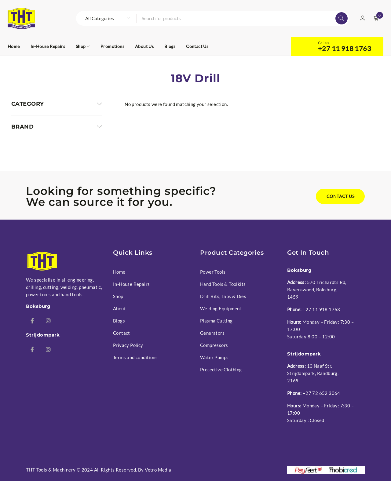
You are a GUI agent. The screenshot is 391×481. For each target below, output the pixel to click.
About (119, 308)
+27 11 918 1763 (344, 48)
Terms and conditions (135, 357)
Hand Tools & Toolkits (223, 284)
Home (119, 272)
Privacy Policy (128, 345)
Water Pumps (214, 357)
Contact (121, 333)
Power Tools (212, 272)
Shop (118, 296)
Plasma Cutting (216, 320)
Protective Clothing (221, 369)
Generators (212, 333)
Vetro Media (158, 469)
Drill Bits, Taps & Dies (223, 296)
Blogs (119, 320)
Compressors (214, 345)
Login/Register (362, 18)
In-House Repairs (131, 284)
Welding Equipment (221, 308)
